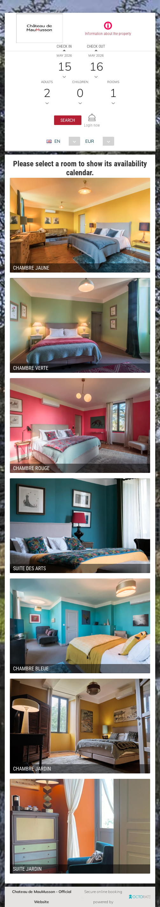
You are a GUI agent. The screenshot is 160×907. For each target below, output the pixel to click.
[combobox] (66, 141)
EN (57, 141)
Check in (64, 46)
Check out (96, 46)
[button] (67, 120)
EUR (89, 141)
